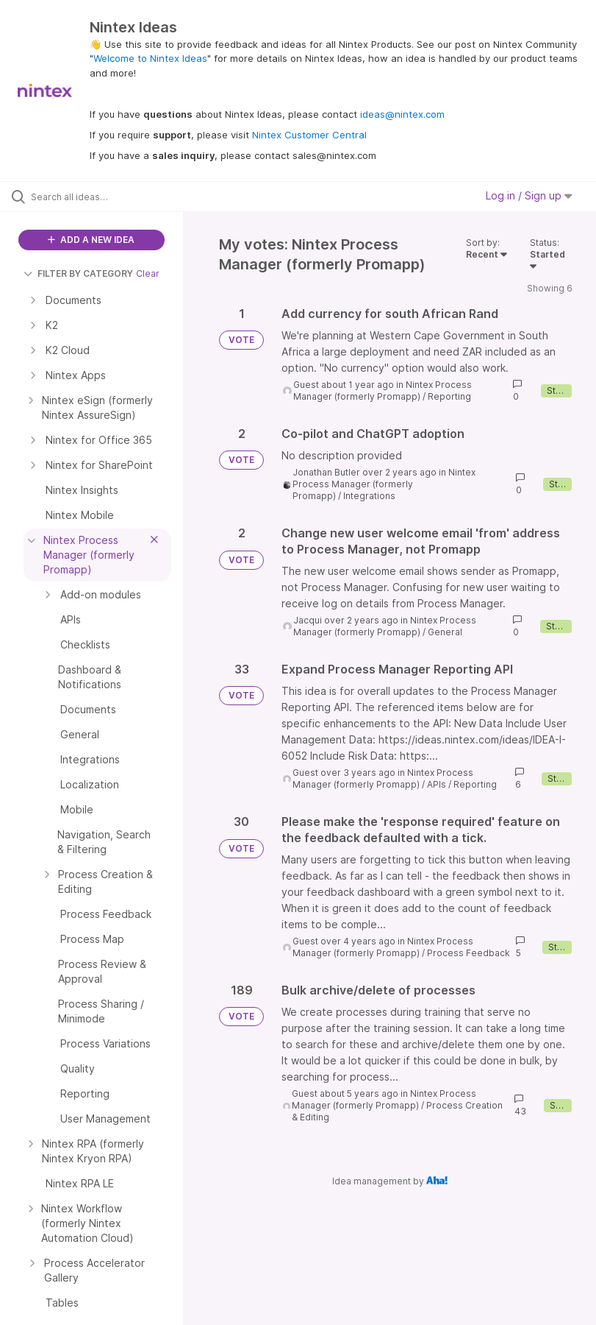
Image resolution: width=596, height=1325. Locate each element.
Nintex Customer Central (309, 135)
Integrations (369, 495)
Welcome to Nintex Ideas (150, 58)
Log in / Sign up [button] (529, 195)
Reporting (449, 396)
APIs (436, 784)
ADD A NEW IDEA (91, 239)
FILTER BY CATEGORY (78, 273)
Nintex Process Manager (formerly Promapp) (382, 390)
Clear (147, 273)
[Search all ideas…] (99, 196)
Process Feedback (468, 952)
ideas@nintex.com (402, 114)
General (445, 631)
